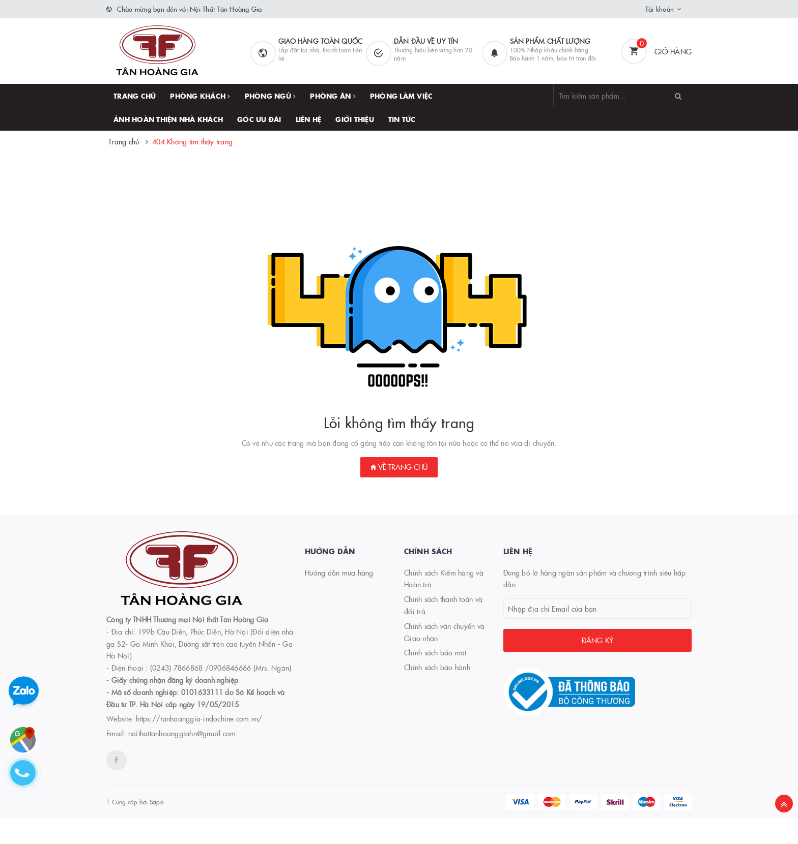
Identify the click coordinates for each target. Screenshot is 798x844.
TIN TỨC (402, 119)
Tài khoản (659, 8)
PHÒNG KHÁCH (200, 95)
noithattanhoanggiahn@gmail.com (182, 733)
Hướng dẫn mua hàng (339, 572)
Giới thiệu (354, 119)
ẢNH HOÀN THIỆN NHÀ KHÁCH (168, 119)
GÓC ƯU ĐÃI (259, 119)
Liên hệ (309, 119)
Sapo (156, 801)
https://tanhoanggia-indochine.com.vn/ (199, 718)
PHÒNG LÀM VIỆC (401, 95)
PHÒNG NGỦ (270, 95)
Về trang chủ (399, 467)
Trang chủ (134, 95)
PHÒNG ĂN (333, 95)
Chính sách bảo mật (435, 652)
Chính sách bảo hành (437, 667)
